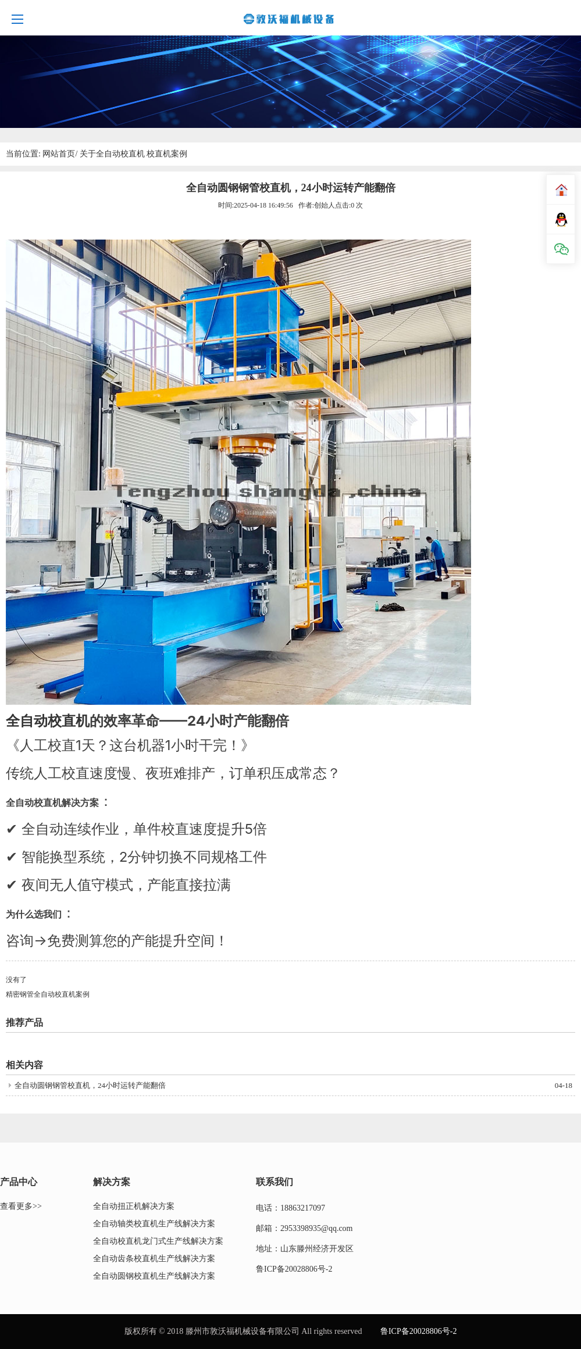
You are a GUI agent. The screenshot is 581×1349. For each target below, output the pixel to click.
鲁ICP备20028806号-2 (294, 1269)
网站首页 (58, 153)
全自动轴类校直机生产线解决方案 (154, 1223)
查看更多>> (21, 1206)
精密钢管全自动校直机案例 (48, 994)
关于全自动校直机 (112, 153)
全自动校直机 (48, 720)
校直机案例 (167, 153)
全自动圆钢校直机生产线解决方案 (154, 1276)
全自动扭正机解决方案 (133, 1206)
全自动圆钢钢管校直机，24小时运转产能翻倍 (90, 1085)
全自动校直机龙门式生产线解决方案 (158, 1241)
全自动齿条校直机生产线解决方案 (154, 1258)
